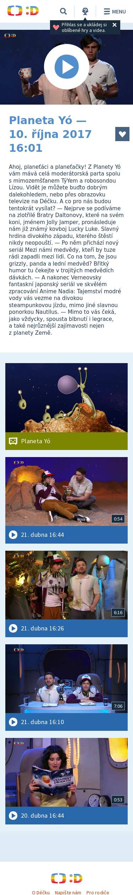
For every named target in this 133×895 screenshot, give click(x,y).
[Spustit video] (66, 67)
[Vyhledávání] (63, 11)
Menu (113, 11)
